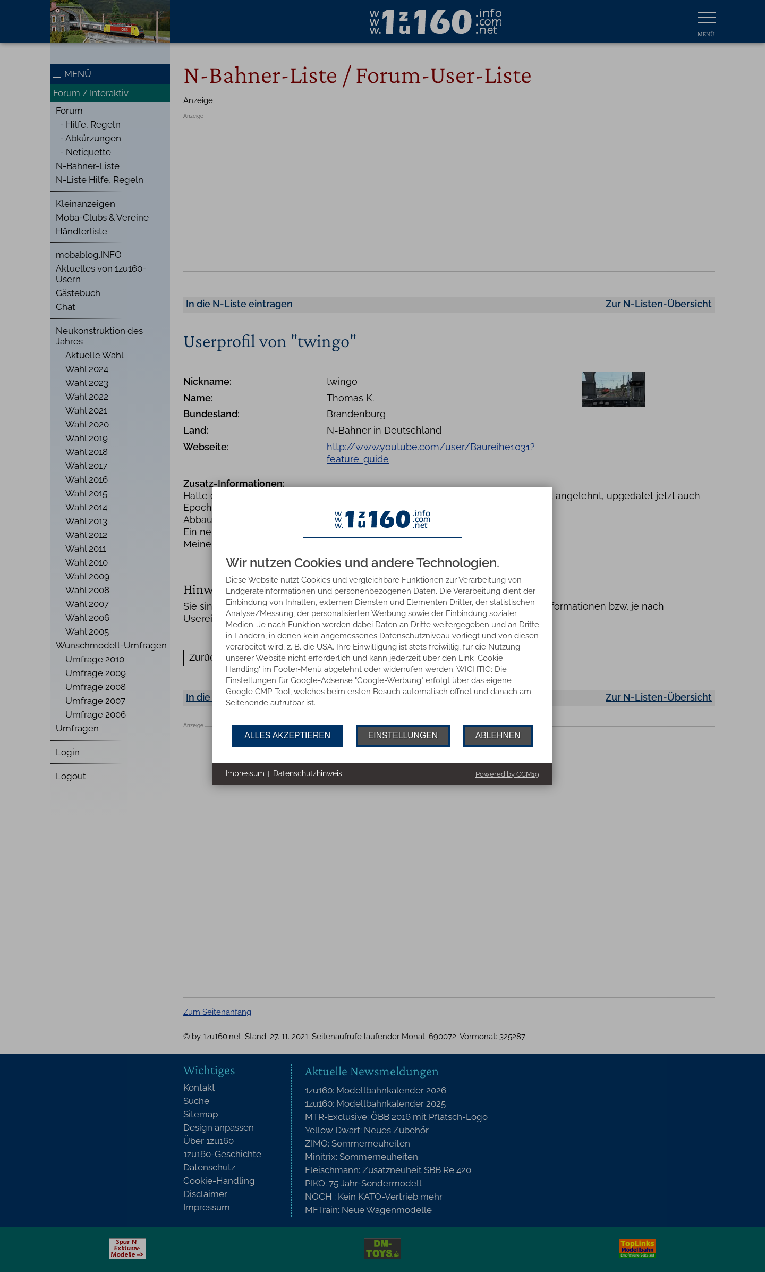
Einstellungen (403, 735)
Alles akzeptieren (287, 735)
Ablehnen (498, 735)
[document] (382, 641)
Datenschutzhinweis (307, 773)
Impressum (245, 773)
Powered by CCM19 (507, 774)
